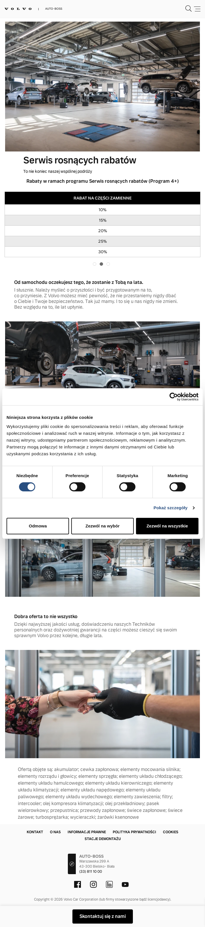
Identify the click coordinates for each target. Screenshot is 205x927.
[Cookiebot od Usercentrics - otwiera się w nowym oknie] (173, 396)
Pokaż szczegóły (171, 507)
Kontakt (35, 832)
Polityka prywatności (134, 832)
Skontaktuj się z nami (103, 916)
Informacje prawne (87, 832)
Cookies (170, 832)
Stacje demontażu (103, 839)
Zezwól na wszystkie (167, 525)
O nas (55, 832)
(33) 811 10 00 (90, 871)
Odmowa (38, 525)
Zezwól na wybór (102, 525)
